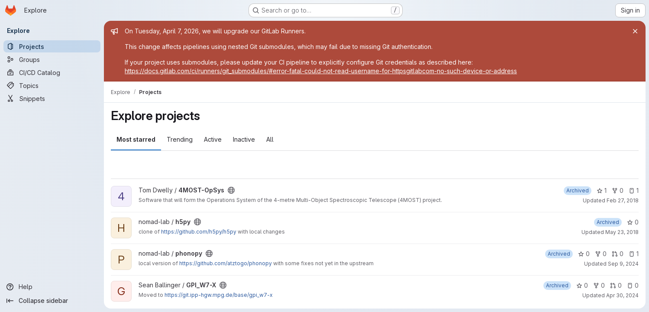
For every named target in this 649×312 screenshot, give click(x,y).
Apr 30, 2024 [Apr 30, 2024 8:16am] (622, 295)
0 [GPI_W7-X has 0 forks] (599, 285)
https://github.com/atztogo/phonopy (225, 263)
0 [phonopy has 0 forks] (601, 253)
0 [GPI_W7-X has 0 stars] (582, 285)
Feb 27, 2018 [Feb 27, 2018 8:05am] (623, 200)
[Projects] (51, 46)
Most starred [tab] (135, 139)
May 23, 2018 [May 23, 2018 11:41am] (622, 232)
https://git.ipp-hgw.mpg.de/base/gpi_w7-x (219, 295)
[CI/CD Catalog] (51, 72)
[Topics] (51, 85)
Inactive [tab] (244, 139)
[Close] (635, 31)
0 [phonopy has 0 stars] (584, 253)
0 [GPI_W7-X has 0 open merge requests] (616, 285)
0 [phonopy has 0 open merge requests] (617, 253)
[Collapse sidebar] (51, 301)
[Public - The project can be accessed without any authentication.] (231, 190)
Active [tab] (213, 139)
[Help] (51, 287)
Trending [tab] (180, 139)
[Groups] (51, 59)
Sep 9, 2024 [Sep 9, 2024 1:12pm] (623, 263)
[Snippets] (51, 98)
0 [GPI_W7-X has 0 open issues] (633, 285)
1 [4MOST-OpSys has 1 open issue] (634, 190)
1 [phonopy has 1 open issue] (634, 253)
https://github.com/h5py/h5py (198, 231)
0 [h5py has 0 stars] (633, 222)
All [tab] (270, 139)
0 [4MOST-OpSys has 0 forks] (617, 190)
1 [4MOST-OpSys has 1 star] (602, 190)
